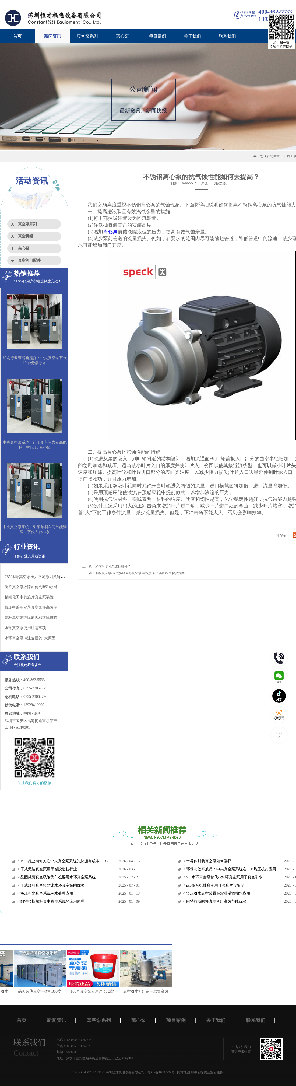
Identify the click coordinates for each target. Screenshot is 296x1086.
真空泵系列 (27, 224)
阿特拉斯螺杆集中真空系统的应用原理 (52, 901)
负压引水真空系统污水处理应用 (46, 893)
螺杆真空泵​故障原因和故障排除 (31, 618)
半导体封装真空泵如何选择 (208, 861)
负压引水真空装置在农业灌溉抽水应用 (217, 893)
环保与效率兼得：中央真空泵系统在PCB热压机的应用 (230, 869)
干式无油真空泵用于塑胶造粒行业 (48, 869)
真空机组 (25, 236)
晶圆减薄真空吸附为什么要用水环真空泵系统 (58, 877)
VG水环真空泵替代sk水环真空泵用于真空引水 (224, 877)
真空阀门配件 (29, 260)
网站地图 (182, 1072)
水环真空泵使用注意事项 (25, 628)
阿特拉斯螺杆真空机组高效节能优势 (215, 901)
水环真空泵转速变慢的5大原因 (30, 638)
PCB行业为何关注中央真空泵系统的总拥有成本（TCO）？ (69, 861)
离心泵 (23, 248)
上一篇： (106, 566)
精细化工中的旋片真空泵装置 (29, 597)
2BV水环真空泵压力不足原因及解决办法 (38, 577)
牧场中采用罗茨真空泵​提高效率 (31, 607)
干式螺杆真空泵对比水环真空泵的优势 (52, 885)
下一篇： (133, 573)
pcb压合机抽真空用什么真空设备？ (214, 885)
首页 (17, 36)
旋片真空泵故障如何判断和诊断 (31, 587)
